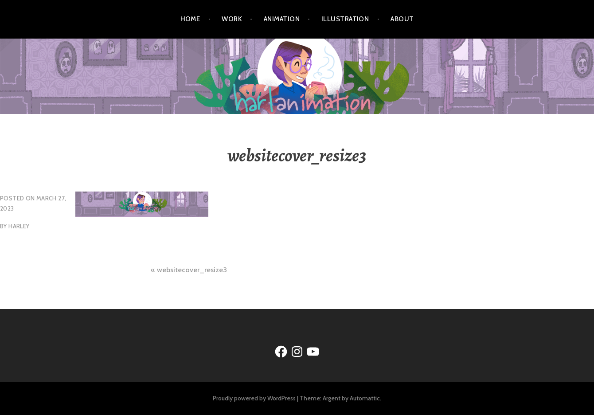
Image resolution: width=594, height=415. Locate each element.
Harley (18, 226)
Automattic (365, 398)
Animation (282, 19)
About (402, 19)
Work (232, 19)
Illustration (345, 19)
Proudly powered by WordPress (254, 398)
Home (190, 19)
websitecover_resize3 (192, 270)
